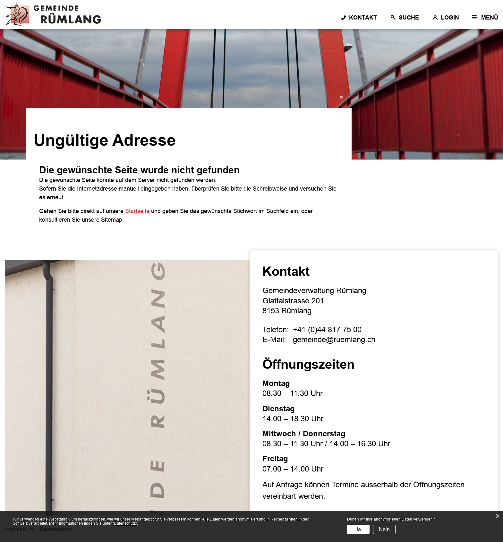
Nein (384, 529)
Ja (358, 529)
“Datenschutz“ (125, 523)
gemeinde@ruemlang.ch (334, 339)
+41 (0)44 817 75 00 (327, 329)
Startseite (137, 211)
